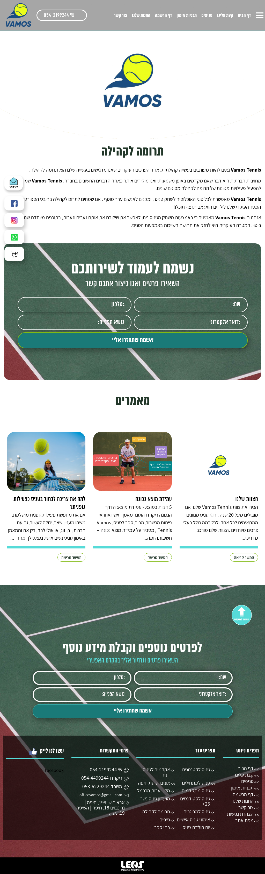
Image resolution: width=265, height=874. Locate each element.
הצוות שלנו (246, 499)
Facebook (54, 770)
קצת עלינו (225, 15)
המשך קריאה (244, 557)
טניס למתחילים (196, 782)
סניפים (206, 15)
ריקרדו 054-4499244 (101, 778)
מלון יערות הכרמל (153, 790)
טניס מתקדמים (196, 790)
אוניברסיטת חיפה (154, 782)
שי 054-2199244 (59, 15)
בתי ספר (162, 827)
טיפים (164, 819)
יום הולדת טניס (196, 827)
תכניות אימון (186, 15)
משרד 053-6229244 (102, 787)
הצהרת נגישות (240, 813)
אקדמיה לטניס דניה (156, 772)
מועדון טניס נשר (155, 798)
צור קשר (120, 15)
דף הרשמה (163, 15)
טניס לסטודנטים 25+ (195, 801)
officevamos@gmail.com (100, 795)
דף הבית (244, 15)
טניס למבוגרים (196, 811)
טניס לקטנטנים (196, 769)
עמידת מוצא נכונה (153, 499)
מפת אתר (244, 820)
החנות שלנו (141, 15)
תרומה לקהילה (156, 811)
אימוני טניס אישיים (193, 819)
